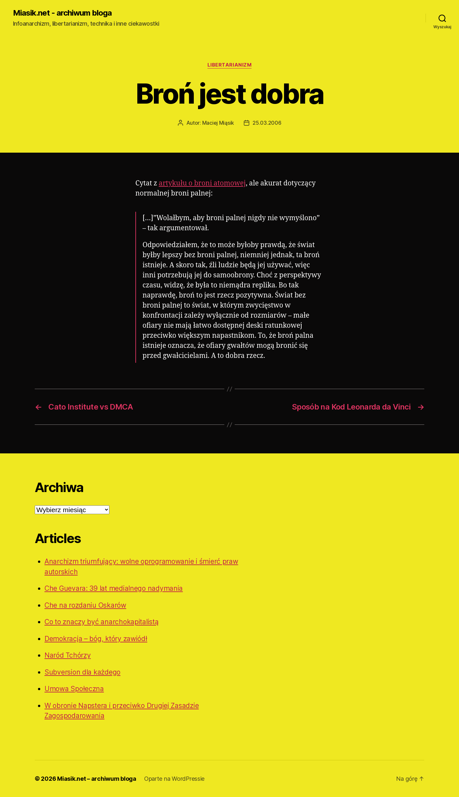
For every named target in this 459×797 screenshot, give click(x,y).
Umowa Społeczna (74, 689)
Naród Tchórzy (67, 655)
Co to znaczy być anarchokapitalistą (101, 622)
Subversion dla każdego (82, 672)
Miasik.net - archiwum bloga (62, 13)
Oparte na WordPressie (174, 778)
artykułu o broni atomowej (202, 183)
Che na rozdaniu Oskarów (85, 605)
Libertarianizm (229, 65)
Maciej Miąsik (218, 123)
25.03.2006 (267, 123)
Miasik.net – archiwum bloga (96, 778)
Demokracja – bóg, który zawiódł (95, 639)
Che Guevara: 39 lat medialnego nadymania (113, 588)
